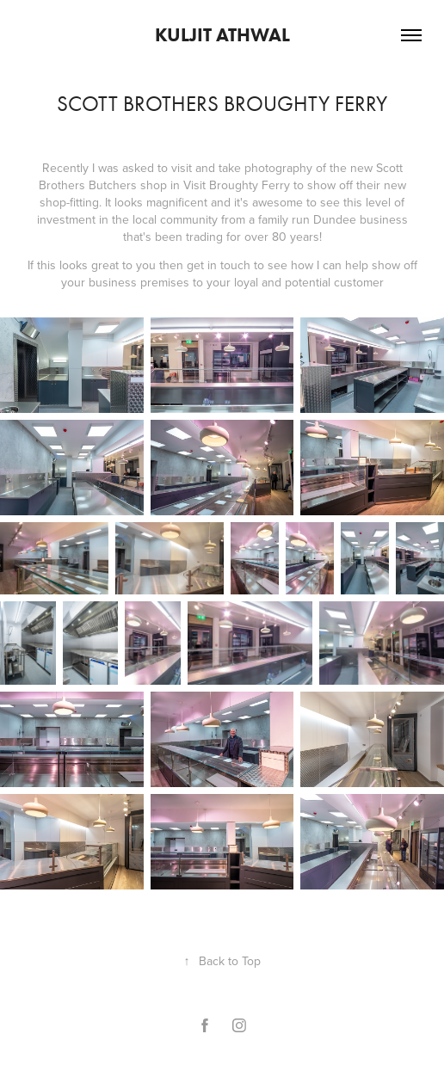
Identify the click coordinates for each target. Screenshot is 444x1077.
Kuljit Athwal (222, 34)
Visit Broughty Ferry (236, 185)
